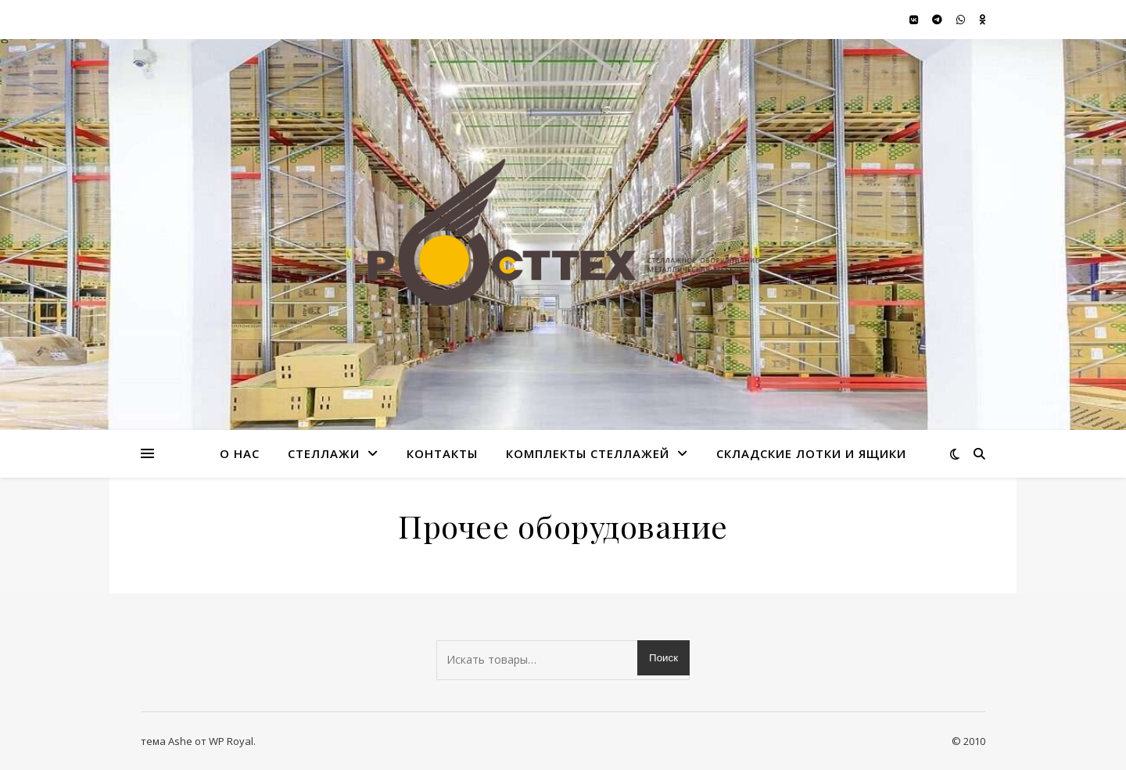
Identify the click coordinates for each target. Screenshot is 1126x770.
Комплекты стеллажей (587, 453)
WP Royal (231, 741)
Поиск (663, 658)
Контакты (442, 453)
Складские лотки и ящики (811, 453)
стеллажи (324, 453)
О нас (240, 453)
